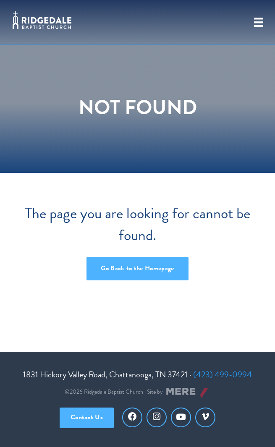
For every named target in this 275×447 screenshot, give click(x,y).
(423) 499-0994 (222, 374)
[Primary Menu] (258, 22)
